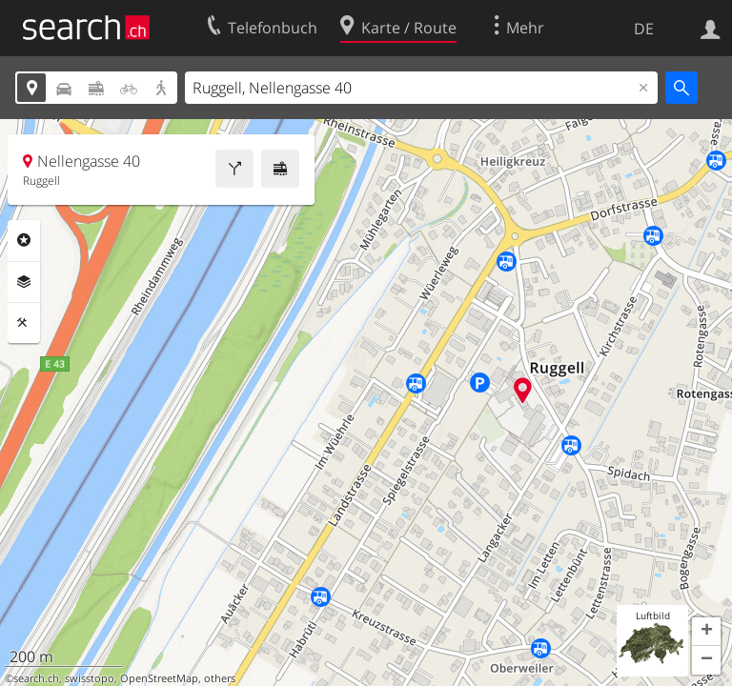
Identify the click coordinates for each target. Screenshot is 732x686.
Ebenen (24, 282)
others (219, 678)
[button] (706, 631)
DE (644, 28)
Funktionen (24, 323)
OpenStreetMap (159, 678)
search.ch (36, 678)
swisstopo (89, 678)
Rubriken (24, 240)
